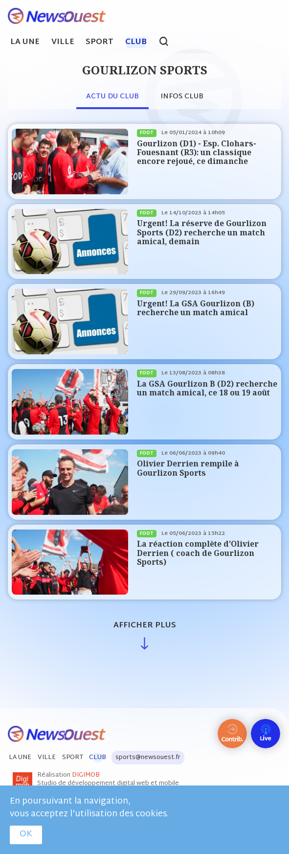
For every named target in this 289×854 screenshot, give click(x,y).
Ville (62, 42)
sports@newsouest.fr (147, 757)
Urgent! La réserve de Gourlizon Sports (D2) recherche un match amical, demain (202, 232)
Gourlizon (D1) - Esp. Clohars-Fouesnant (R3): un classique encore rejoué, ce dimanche (196, 152)
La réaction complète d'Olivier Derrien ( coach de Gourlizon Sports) (198, 553)
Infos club (181, 96)
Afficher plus (144, 626)
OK (26, 834)
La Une (25, 42)
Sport (99, 42)
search (169, 42)
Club (136, 42)
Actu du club (112, 96)
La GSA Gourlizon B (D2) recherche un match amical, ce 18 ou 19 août (207, 388)
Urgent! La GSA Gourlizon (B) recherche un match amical (195, 308)
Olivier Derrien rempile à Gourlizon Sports (188, 468)
